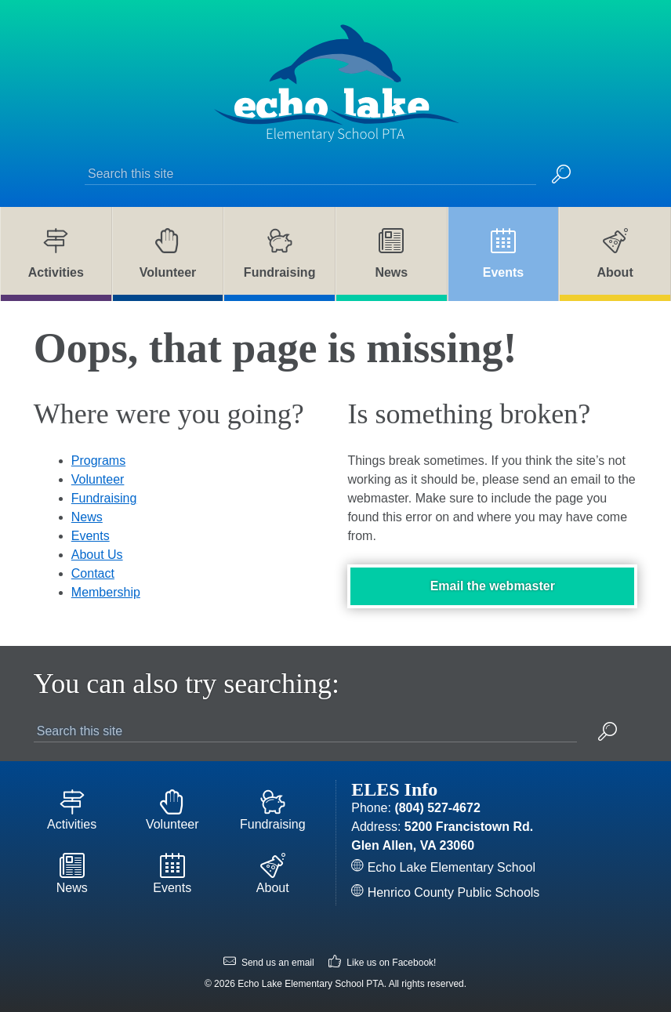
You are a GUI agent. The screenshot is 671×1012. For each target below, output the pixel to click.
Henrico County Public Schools (445, 892)
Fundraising (104, 498)
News (87, 517)
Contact (92, 573)
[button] (561, 175)
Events (90, 535)
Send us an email (268, 963)
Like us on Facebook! (382, 963)
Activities (72, 810)
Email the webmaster (492, 586)
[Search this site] (310, 174)
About (272, 873)
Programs (98, 460)
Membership (105, 592)
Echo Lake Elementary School (443, 867)
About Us (97, 554)
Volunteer (98, 479)
